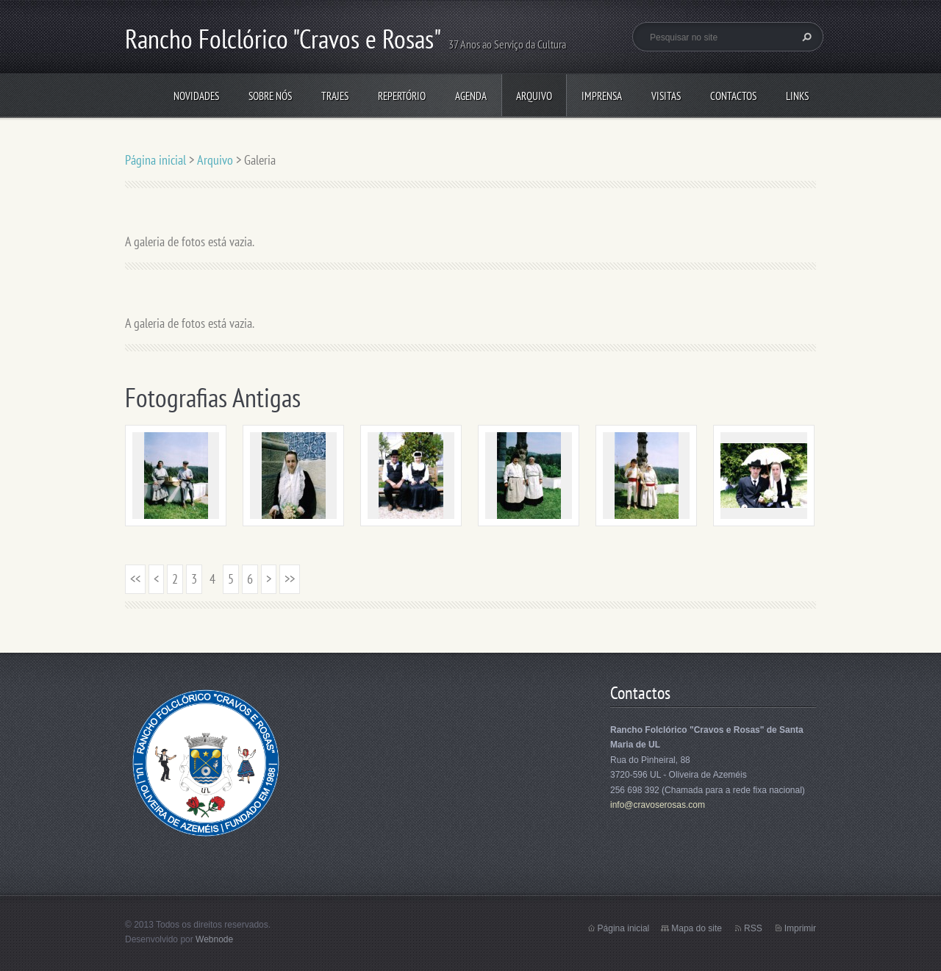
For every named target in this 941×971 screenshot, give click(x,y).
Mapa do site (696, 928)
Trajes (334, 96)
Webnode (214, 939)
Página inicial (155, 159)
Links (797, 96)
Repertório (402, 96)
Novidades (196, 96)
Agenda (471, 96)
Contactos (733, 96)
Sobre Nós (270, 96)
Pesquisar (805, 37)
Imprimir (800, 928)
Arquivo (534, 96)
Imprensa (602, 96)
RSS (753, 928)
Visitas (666, 96)
